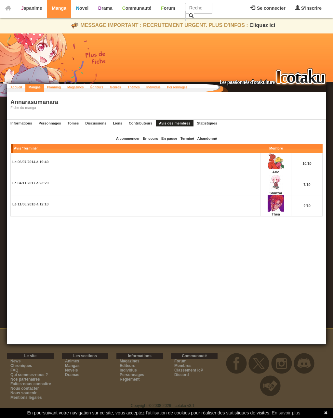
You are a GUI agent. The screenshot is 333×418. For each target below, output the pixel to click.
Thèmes (133, 87)
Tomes (73, 123)
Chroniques (21, 365)
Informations (21, 123)
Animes (72, 361)
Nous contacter (24, 388)
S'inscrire (308, 8)
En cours (150, 138)
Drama (105, 8)
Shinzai (276, 193)
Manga (59, 8)
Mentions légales (26, 397)
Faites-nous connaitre (30, 384)
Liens (117, 123)
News (15, 361)
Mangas (35, 87)
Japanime (31, 8)
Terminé (187, 138)
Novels (71, 370)
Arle (275, 172)
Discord (181, 374)
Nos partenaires (25, 379)
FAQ (14, 370)
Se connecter (268, 8)
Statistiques (207, 123)
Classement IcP (188, 370)
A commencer (128, 138)
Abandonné (207, 138)
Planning (54, 87)
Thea (276, 214)
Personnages (177, 87)
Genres (115, 87)
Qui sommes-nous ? (29, 374)
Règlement (130, 379)
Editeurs (127, 365)
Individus (153, 87)
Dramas (72, 374)
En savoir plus (286, 412)
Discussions (95, 123)
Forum (168, 8)
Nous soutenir (23, 393)
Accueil (16, 87)
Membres (183, 365)
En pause (169, 138)
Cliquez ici (262, 25)
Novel (82, 8)
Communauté (136, 8)
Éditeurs (96, 87)
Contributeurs (141, 123)
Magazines (75, 87)
